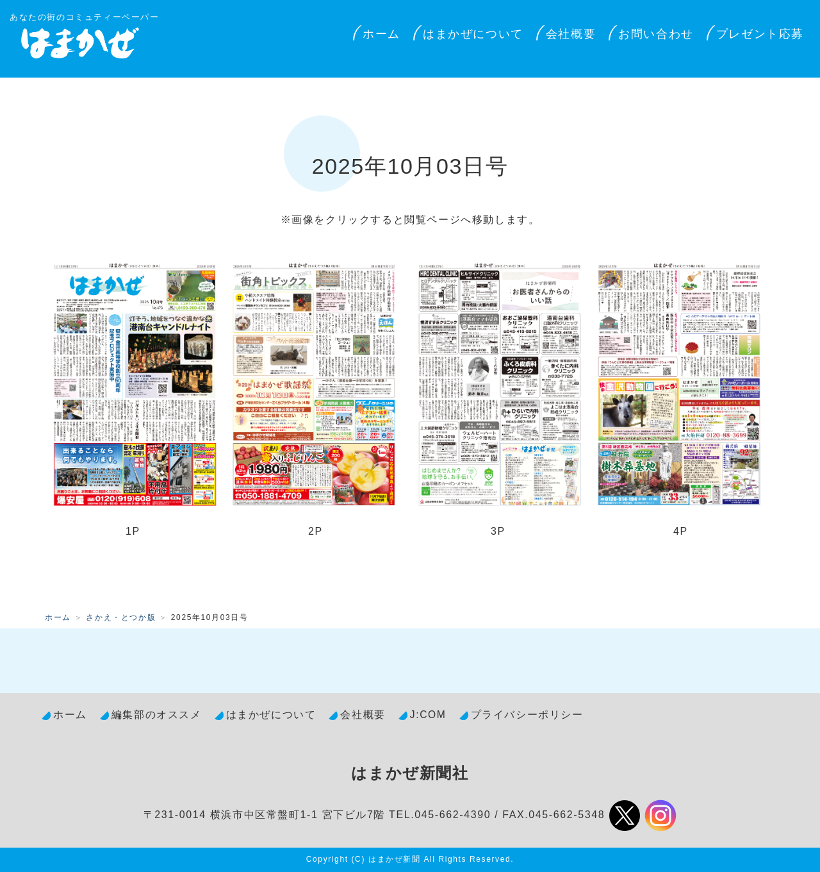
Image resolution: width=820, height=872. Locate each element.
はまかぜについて (473, 34)
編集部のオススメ (156, 714)
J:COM (428, 714)
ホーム (381, 34)
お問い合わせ (656, 34)
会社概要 (571, 34)
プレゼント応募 (760, 34)
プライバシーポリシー (527, 714)
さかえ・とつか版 (121, 617)
